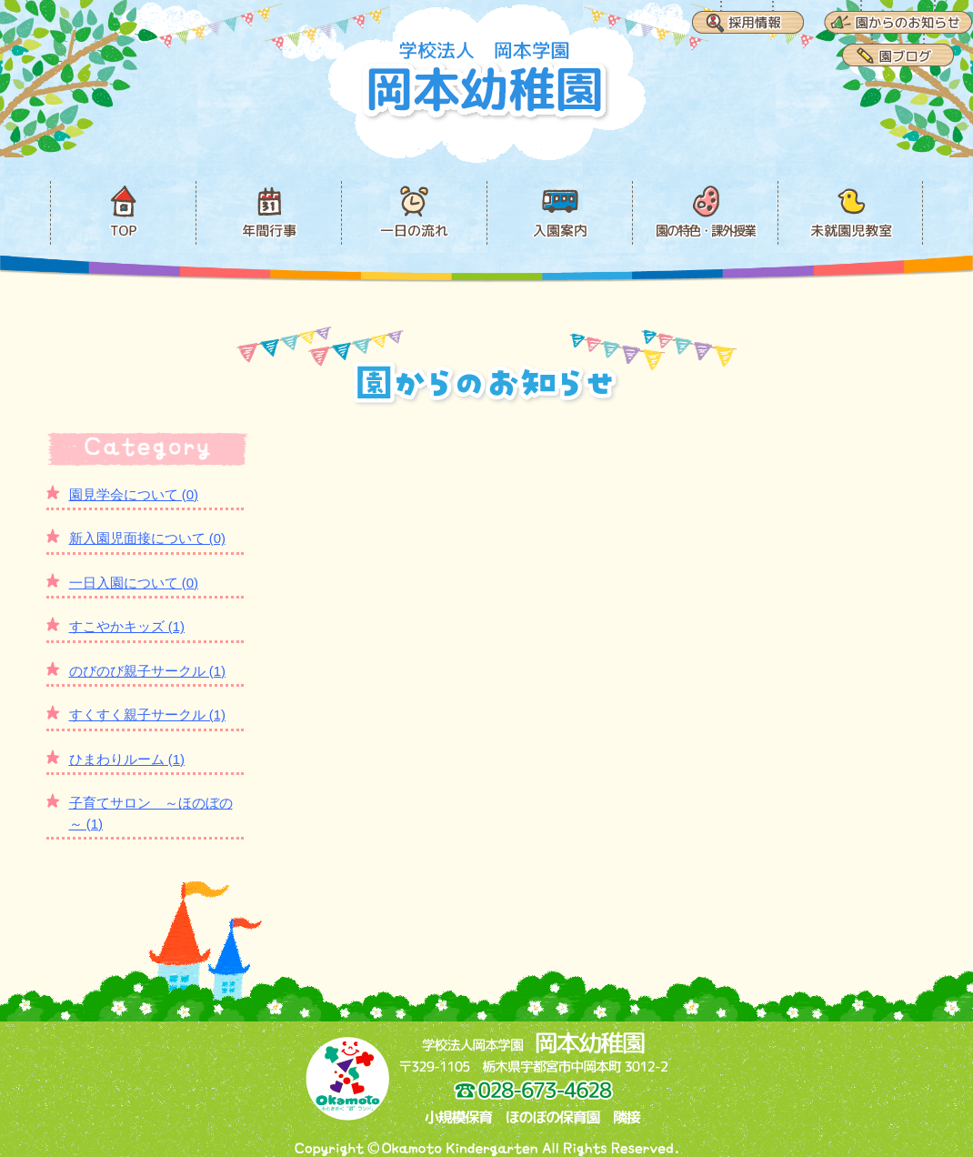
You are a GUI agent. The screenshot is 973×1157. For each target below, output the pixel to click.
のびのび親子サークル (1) (147, 671)
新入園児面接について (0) (147, 538)
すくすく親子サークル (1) (147, 714)
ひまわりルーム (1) (127, 759)
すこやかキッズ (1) (127, 626)
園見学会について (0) (134, 494)
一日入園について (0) (134, 582)
